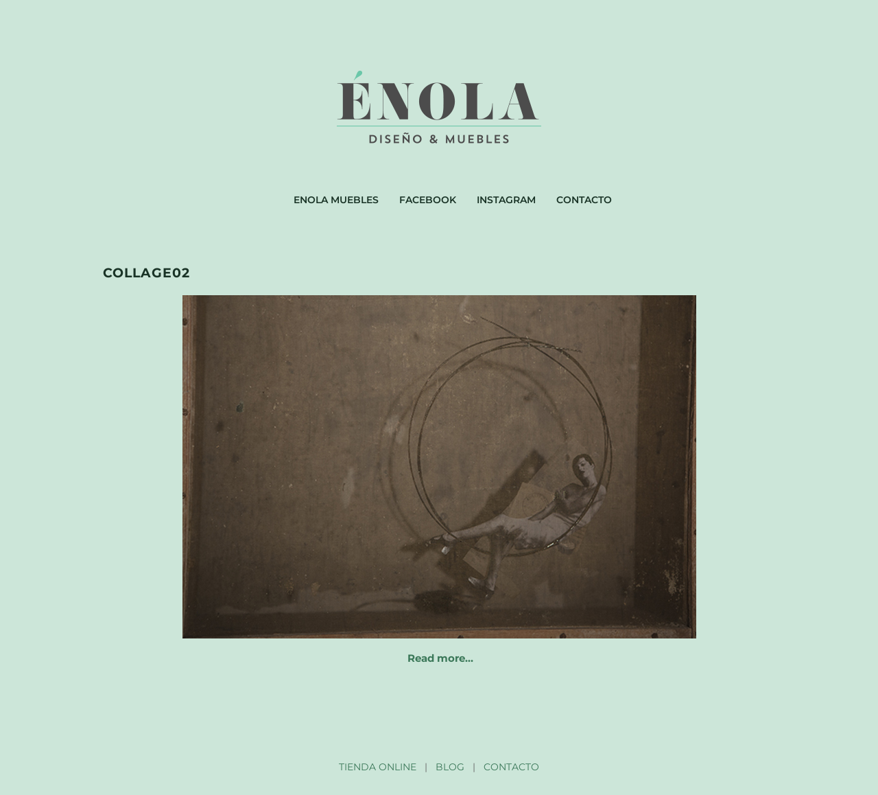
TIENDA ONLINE (377, 766)
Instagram (506, 200)
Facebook (427, 200)
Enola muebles (336, 200)
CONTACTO (511, 766)
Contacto (584, 200)
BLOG (450, 766)
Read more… (440, 658)
